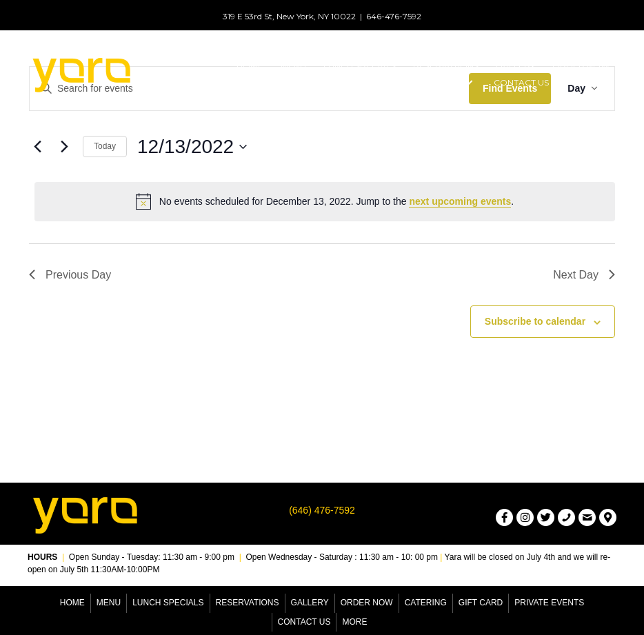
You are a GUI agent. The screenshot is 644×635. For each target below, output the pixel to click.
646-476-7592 (393, 16)
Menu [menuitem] (109, 602)
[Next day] (64, 147)
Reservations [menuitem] (247, 602)
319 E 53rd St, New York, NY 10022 (289, 16)
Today (105, 146)
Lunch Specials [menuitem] (167, 602)
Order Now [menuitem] (367, 602)
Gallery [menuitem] (310, 602)
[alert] (324, 201)
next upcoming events (460, 201)
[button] (468, 83)
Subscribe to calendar (535, 321)
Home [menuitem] (72, 602)
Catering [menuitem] (426, 602)
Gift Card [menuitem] (481, 602)
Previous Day (70, 275)
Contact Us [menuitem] (304, 622)
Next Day (584, 275)
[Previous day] (37, 147)
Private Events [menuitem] (549, 602)
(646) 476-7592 (322, 510)
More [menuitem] (354, 622)
